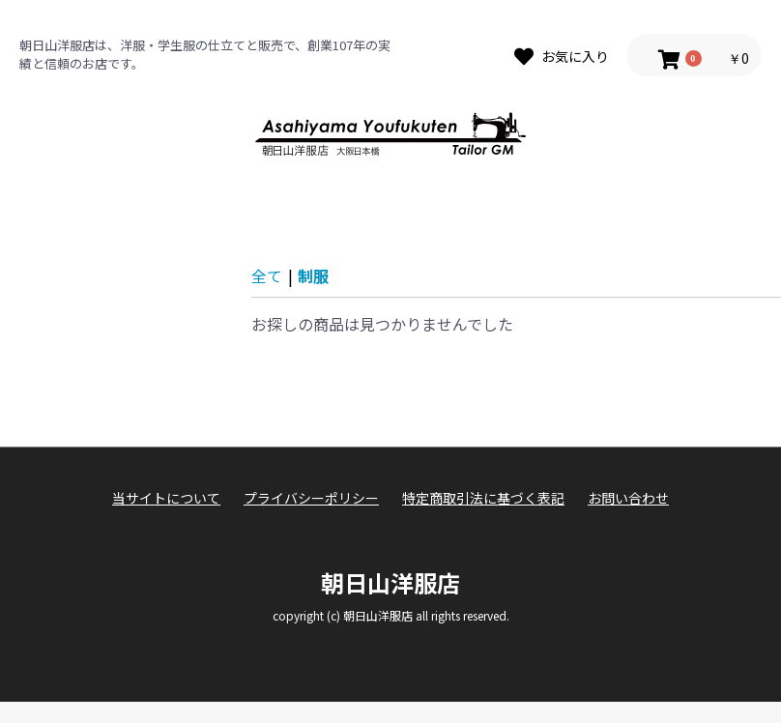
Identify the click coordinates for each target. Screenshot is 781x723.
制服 (313, 275)
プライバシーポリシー (311, 498)
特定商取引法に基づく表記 (483, 498)
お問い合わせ (628, 498)
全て (266, 275)
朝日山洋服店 (390, 582)
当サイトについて (166, 498)
